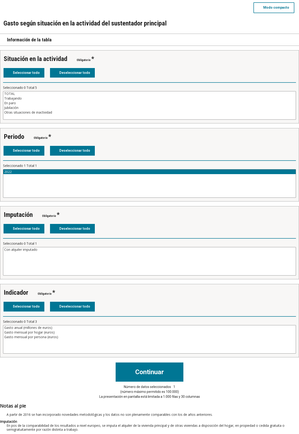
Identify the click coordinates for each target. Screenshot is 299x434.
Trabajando (149, 98)
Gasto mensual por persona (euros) (149, 337)
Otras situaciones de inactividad (149, 112)
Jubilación (149, 107)
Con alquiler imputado (149, 249)
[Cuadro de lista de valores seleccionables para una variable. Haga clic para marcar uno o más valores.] (149, 105)
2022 (149, 171)
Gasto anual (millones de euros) (149, 327)
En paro (149, 103)
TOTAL (149, 93)
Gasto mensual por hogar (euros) (149, 332)
